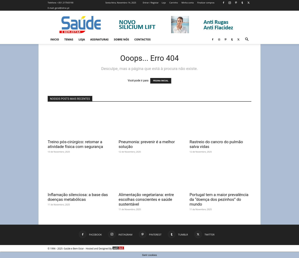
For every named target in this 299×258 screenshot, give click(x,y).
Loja (164, 2)
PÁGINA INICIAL (160, 81)
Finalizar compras (205, 2)
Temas (68, 39)
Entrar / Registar (151, 2)
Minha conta (188, 2)
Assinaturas (99, 39)
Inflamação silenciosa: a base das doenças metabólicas (78, 197)
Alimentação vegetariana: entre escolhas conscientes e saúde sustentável (146, 199)
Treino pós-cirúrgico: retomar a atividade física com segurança (75, 144)
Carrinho (173, 2)
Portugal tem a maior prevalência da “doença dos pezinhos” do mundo (219, 199)
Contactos (142, 39)
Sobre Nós (121, 39)
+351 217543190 (65, 2)
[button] (246, 40)
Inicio (54, 39)
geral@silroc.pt (62, 7)
